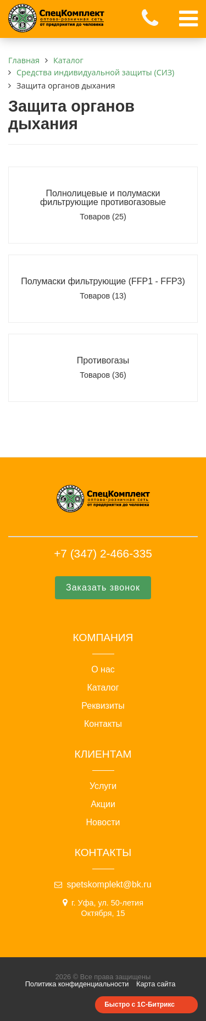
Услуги (103, 786)
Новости (103, 822)
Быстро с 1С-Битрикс (139, 1004)
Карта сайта (155, 984)
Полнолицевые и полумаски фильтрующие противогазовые (103, 198)
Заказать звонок (103, 587)
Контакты (103, 724)
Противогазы (103, 360)
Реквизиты (102, 706)
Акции (103, 804)
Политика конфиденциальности (77, 984)
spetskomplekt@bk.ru (108, 884)
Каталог (103, 687)
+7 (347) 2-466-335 (103, 553)
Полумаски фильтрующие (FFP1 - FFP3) (103, 281)
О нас (103, 669)
